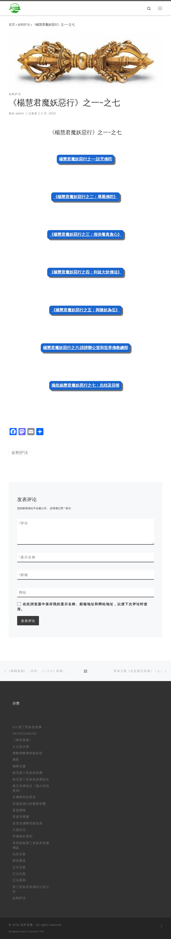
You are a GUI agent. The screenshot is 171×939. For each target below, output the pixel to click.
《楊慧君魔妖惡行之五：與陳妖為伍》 (85, 310)
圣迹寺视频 (20, 817)
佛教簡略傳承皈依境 (27, 753)
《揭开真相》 (22, 740)
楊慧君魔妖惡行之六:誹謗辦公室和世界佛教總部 (85, 347)
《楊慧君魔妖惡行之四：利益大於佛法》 (85, 272)
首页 (12, 25)
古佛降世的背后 (24, 797)
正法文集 (19, 874)
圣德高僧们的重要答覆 (29, 804)
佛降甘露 (19, 766)
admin (19, 113)
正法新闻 (19, 880)
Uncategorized (24, 733)
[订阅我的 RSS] (161, 926)
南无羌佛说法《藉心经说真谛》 (30, 788)
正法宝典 (19, 867)
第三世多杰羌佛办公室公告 (30, 889)
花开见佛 (26, 925)
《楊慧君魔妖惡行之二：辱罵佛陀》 (85, 196)
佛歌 (15, 760)
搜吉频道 (19, 861)
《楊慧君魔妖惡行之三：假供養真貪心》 (85, 234)
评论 (23, 523)
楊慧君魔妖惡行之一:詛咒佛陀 (85, 159)
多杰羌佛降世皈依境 (27, 823)
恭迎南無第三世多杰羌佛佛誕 (30, 845)
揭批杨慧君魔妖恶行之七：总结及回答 (85, 385)
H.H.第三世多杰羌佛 (27, 727)
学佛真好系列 (22, 836)
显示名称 (27, 557)
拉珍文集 (19, 854)
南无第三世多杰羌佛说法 (30, 779)
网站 (22, 592)
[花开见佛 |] (15, 7)
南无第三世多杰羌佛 (27, 773)
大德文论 (19, 830)
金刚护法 (24, 25)
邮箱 (23, 574)
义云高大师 (20, 747)
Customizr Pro (35, 931)
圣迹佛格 (19, 810)
